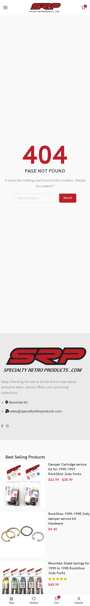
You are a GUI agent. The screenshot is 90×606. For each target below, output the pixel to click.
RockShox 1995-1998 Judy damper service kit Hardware (69, 519)
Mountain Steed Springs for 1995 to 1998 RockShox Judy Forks (68, 568)
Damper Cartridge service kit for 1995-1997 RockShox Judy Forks (67, 469)
